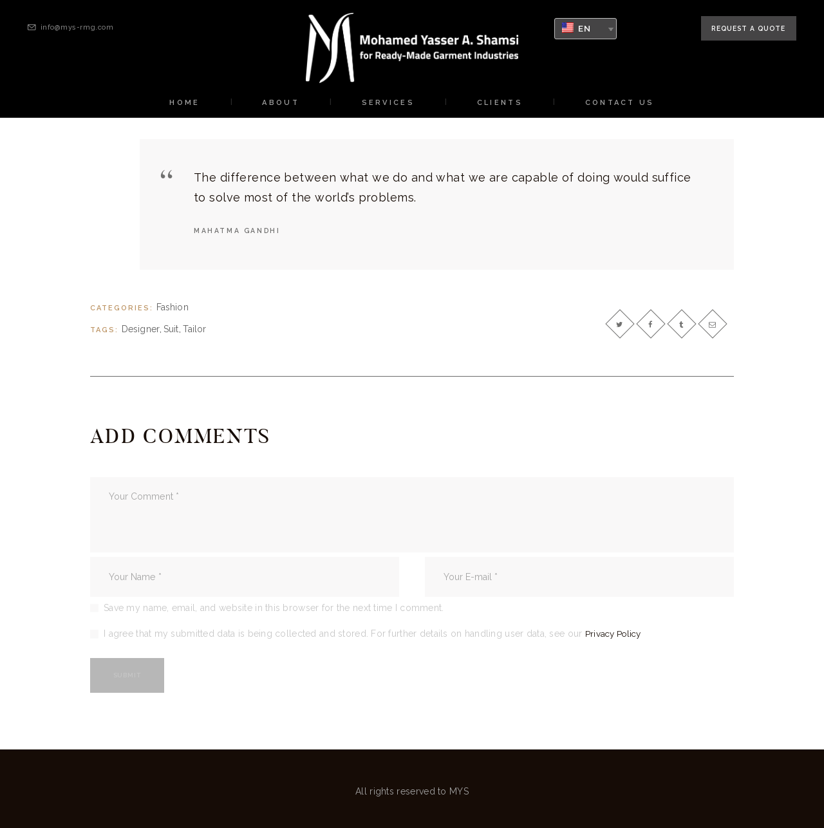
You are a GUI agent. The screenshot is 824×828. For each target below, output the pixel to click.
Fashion (172, 308)
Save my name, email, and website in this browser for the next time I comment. (274, 607)
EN (576, 28)
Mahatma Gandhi (239, 231)
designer (141, 331)
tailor (195, 331)
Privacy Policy (615, 633)
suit (171, 331)
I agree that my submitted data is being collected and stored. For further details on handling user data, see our (375, 633)
